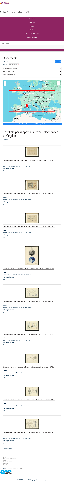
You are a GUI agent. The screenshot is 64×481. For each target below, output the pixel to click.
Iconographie (32, 37)
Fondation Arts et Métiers (18, 468)
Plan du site (6, 464)
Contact (5, 457)
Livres (32, 26)
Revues (32, 22)
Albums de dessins (32, 33)
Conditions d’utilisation (9, 458)
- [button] (5, 85)
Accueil (32, 18)
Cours (32, 30)
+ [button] (5, 82)
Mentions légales (7, 461)
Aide (4, 460)
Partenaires (6, 463)
